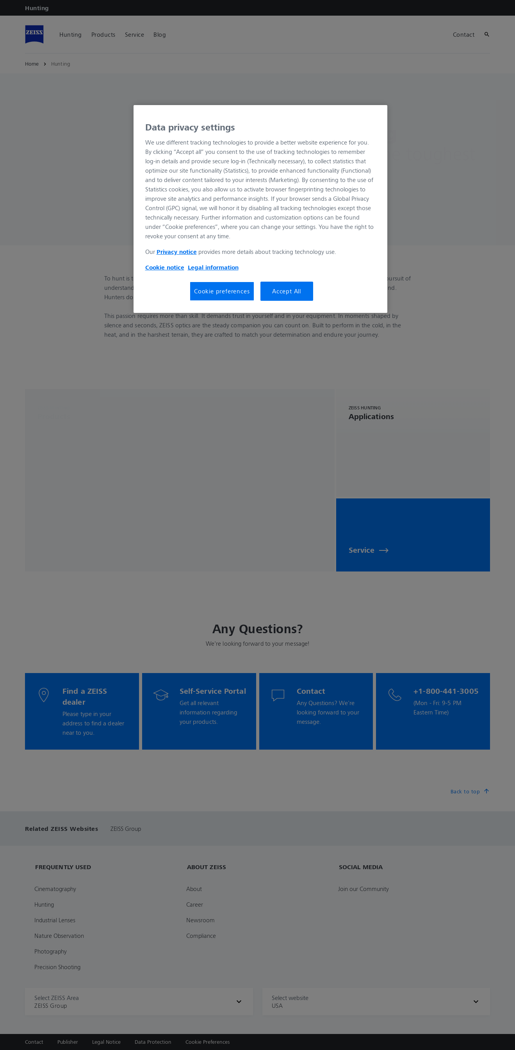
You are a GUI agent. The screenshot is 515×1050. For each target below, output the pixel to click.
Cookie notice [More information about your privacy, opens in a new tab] (164, 267)
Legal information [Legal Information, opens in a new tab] (213, 267)
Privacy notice (177, 251)
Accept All (286, 291)
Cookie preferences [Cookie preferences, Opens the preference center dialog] (221, 291)
